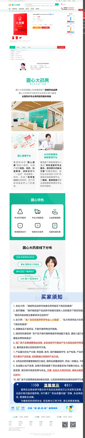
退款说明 (40, 425)
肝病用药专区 (14, 8)
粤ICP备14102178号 (52, 433)
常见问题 (20, 425)
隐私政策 (50, 425)
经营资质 (10, 425)
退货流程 (40, 424)
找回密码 (20, 424)
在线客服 (80, 9)
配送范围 (30, 424)
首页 (9, 8)
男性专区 (27, 8)
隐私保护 (50, 424)
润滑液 (19, 11)
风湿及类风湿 (21, 8)
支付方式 (30, 425)
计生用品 (16, 11)
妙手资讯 (32, 8)
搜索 (57, 4)
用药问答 (37, 8)
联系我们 (10, 424)
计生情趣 (12, 11)
